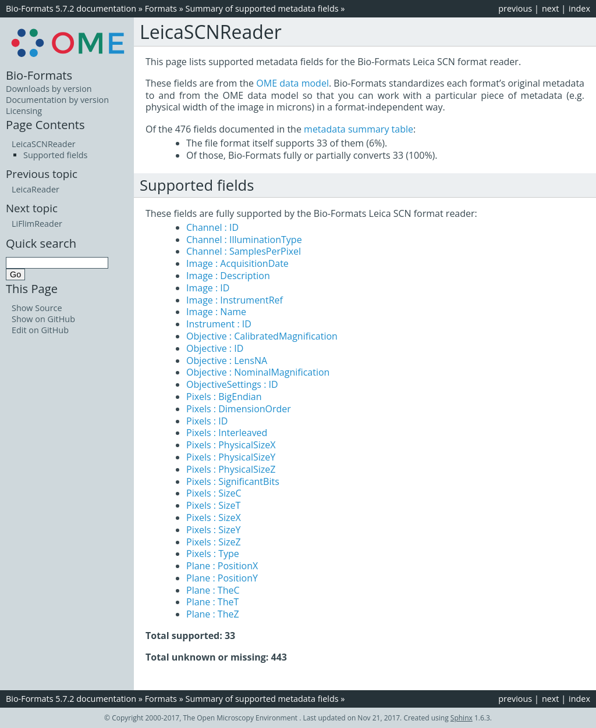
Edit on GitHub (40, 330)
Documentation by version (57, 99)
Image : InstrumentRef (234, 300)
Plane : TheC (213, 590)
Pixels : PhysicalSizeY (230, 457)
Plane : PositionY (222, 578)
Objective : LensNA (226, 360)
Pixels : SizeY (213, 529)
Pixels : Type (212, 553)
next (550, 8)
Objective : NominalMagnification (257, 372)
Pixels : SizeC (214, 493)
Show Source (37, 307)
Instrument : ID (218, 323)
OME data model (292, 83)
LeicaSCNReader (44, 143)
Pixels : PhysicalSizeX (230, 444)
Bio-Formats (39, 75)
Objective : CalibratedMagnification (262, 336)
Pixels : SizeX (213, 517)
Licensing (24, 110)
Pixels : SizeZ (213, 542)
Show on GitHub (43, 318)
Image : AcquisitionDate (237, 263)
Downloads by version (49, 88)
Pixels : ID (207, 421)
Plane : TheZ (212, 614)
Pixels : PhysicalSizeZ (230, 469)
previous (515, 8)
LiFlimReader (37, 223)
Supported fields (55, 154)
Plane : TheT (212, 601)
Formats (161, 8)
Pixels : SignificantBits (232, 481)
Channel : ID (212, 227)
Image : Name (216, 311)
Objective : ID (214, 348)
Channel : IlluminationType (244, 239)
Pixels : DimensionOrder (238, 408)
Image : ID (207, 287)
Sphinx (461, 718)
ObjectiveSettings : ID (232, 384)
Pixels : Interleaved (226, 432)
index (579, 8)
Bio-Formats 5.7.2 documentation (71, 8)
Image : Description (228, 275)
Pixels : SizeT (213, 505)
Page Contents (45, 124)
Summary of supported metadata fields (262, 8)
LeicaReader (35, 189)
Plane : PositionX (222, 565)
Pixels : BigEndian (224, 396)
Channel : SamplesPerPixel (243, 251)
